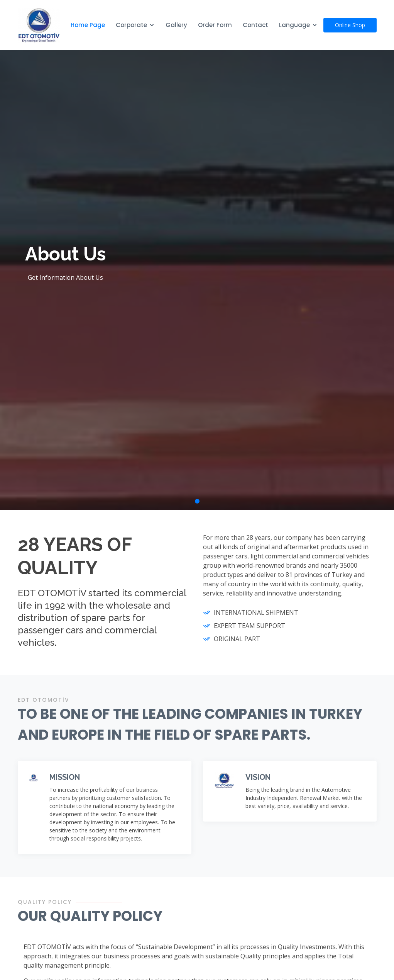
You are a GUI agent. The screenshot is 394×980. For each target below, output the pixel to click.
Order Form (215, 25)
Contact (255, 25)
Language (294, 25)
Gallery (176, 25)
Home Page (88, 25)
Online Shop (350, 25)
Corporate (131, 25)
